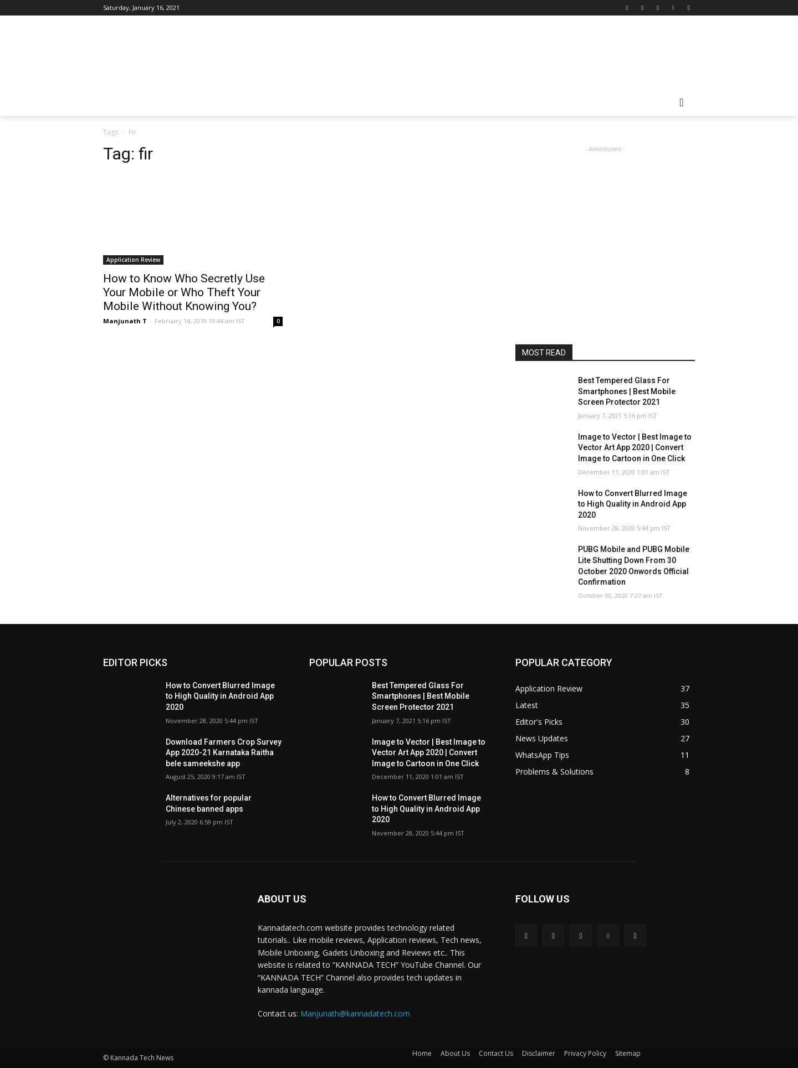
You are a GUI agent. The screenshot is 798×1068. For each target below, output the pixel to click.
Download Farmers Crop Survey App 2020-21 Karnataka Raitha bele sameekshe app (224, 752)
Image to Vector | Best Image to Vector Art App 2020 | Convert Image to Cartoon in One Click (635, 447)
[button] (681, 102)
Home (422, 1053)
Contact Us (496, 1053)
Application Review (133, 260)
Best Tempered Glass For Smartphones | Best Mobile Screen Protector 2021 (627, 391)
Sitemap (628, 1053)
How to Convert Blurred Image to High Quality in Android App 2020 (632, 504)
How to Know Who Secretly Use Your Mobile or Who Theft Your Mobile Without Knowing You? (184, 292)
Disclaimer (538, 1053)
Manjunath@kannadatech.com (355, 1013)
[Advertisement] (482, 56)
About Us (455, 1053)
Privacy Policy (585, 1053)
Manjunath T (125, 321)
